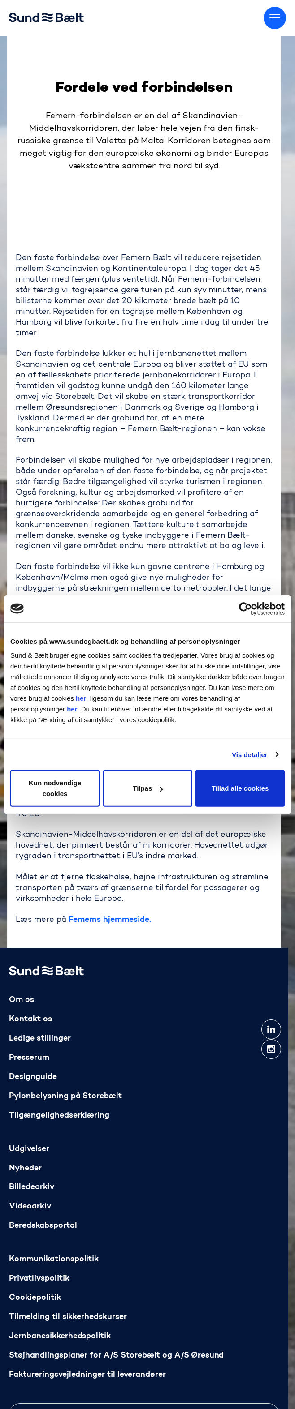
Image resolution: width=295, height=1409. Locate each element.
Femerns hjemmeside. (110, 920)
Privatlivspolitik (39, 1279)
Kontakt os (30, 1019)
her (81, 698)
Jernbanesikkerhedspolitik (60, 1336)
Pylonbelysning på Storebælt (65, 1096)
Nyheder (25, 1168)
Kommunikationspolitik (54, 1259)
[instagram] (271, 1049)
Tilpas (148, 788)
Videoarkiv (30, 1207)
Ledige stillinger (40, 1038)
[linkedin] (271, 1029)
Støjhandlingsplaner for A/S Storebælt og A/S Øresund (116, 1355)
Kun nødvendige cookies (55, 788)
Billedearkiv (31, 1187)
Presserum (29, 1058)
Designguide (33, 1077)
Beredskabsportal (43, 1226)
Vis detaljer (249, 754)
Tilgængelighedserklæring (59, 1115)
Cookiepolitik (35, 1298)
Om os (21, 1000)
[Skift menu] (275, 18)
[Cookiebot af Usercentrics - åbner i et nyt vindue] (245, 608)
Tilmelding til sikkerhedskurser (68, 1317)
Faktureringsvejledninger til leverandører (87, 1374)
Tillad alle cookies (240, 788)
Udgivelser (29, 1149)
